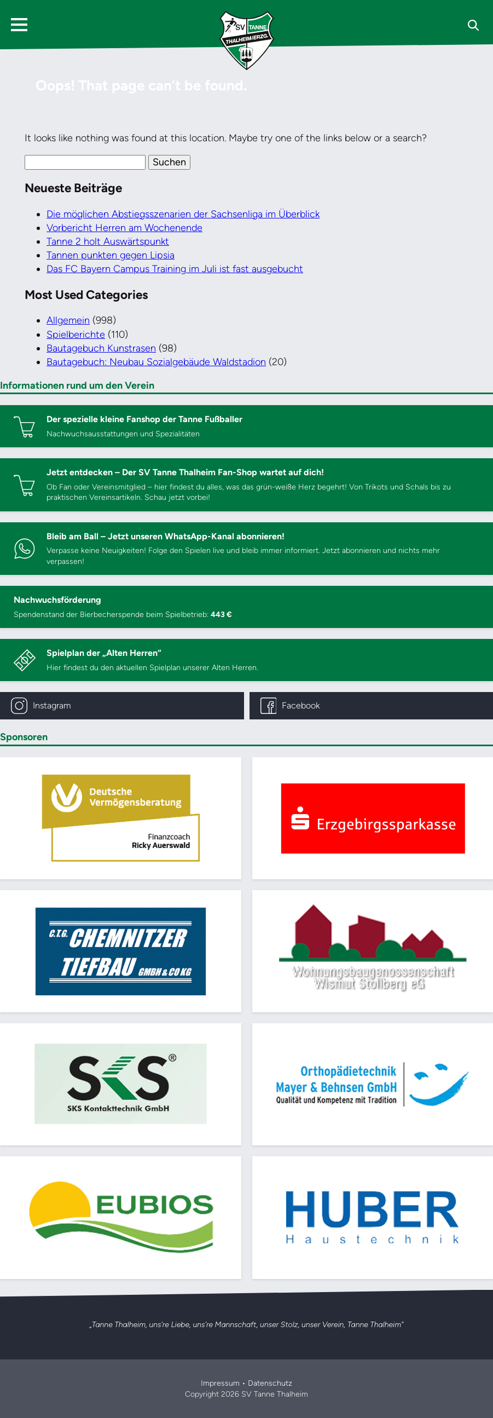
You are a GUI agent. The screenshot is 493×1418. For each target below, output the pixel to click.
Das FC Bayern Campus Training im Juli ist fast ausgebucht (175, 269)
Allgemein (68, 320)
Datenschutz (270, 1383)
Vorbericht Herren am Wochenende (124, 228)
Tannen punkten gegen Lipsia (111, 255)
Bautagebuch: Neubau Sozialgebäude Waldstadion (156, 362)
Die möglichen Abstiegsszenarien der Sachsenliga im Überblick (183, 214)
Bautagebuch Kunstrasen (101, 348)
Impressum (220, 1383)
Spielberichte (76, 334)
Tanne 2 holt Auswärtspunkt (108, 241)
